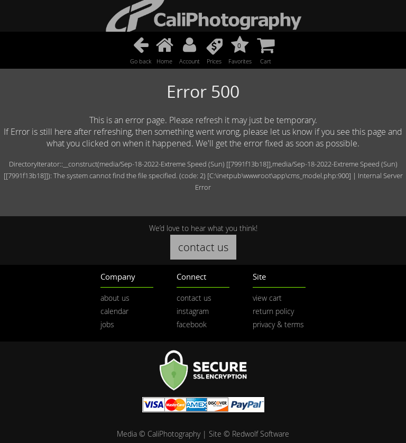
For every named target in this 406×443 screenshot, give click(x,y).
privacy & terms (278, 324)
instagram (193, 311)
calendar (114, 311)
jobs (107, 324)
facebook (192, 324)
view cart (267, 298)
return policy (273, 311)
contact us (203, 247)
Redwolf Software (260, 434)
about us (115, 298)
